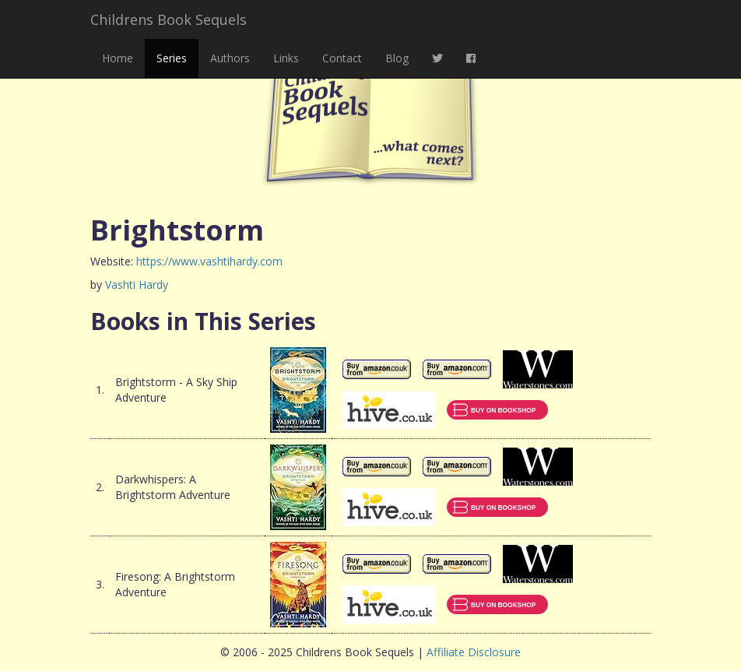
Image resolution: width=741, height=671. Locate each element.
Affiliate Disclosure (474, 652)
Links (286, 58)
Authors (230, 58)
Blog (397, 58)
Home (117, 58)
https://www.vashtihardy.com (209, 261)
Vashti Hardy (136, 284)
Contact (342, 58)
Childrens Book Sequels (168, 19)
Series (171, 58)
